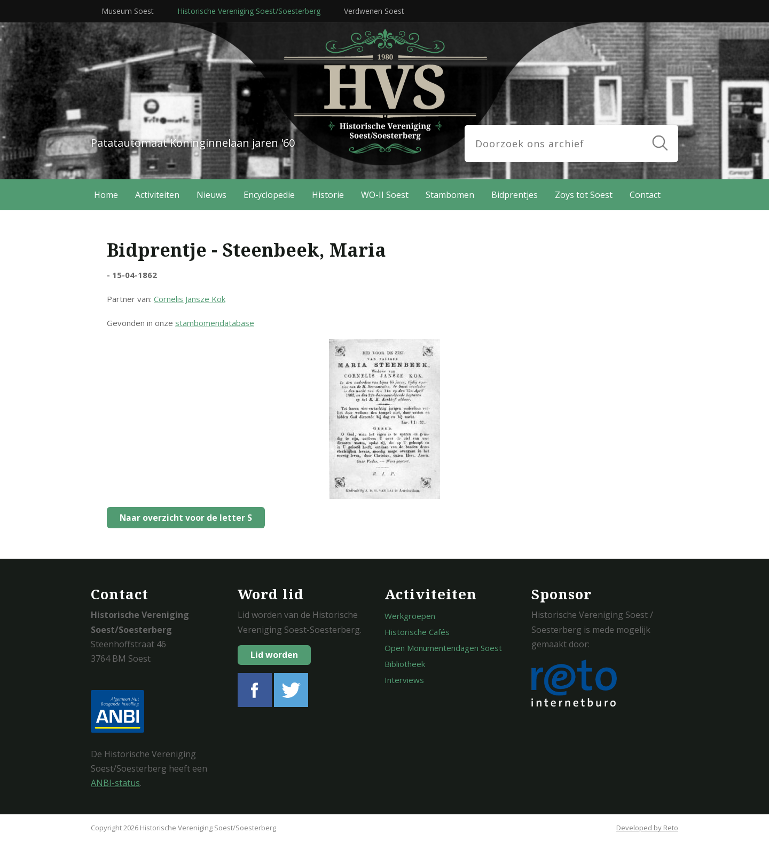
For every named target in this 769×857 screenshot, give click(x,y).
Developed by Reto (647, 827)
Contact (645, 195)
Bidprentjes (514, 195)
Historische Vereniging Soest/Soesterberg (248, 11)
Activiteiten (157, 195)
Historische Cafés (417, 631)
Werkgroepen (409, 615)
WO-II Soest (385, 195)
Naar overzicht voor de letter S (183, 517)
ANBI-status (115, 783)
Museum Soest (127, 11)
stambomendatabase (214, 323)
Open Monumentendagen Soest (443, 647)
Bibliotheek (404, 663)
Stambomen (450, 195)
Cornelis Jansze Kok (189, 298)
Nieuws (211, 195)
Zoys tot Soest (584, 195)
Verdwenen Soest (374, 11)
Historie (328, 195)
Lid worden (274, 655)
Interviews (404, 680)
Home (106, 195)
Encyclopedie (269, 195)
